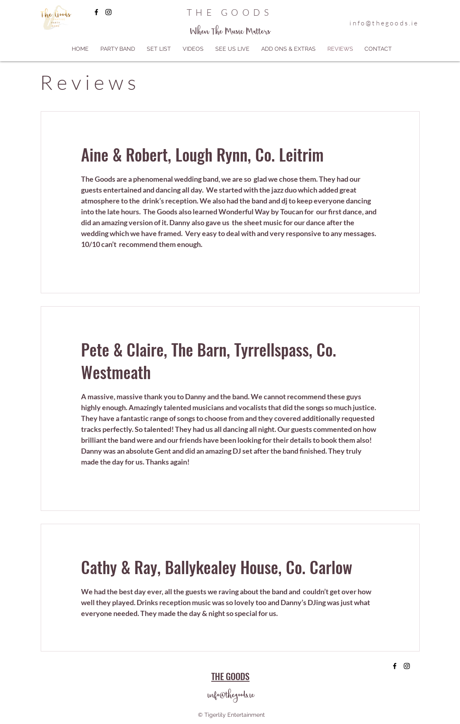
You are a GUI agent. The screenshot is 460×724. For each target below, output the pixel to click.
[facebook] (96, 12)
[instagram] (108, 12)
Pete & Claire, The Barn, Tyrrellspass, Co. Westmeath (208, 360)
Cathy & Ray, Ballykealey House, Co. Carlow (216, 567)
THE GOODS (230, 12)
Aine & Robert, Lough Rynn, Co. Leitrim (202, 154)
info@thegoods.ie (384, 23)
